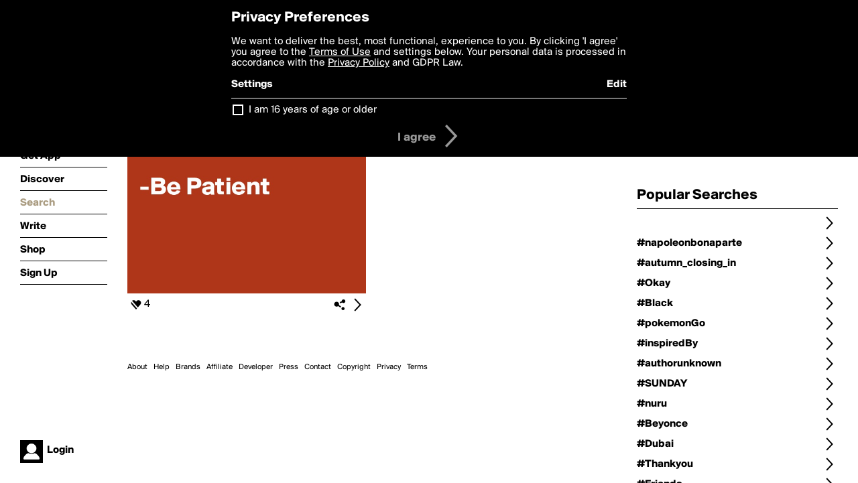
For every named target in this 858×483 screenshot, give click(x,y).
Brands (188, 367)
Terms (417, 367)
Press (288, 367)
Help (162, 367)
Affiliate (219, 367)
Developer (256, 367)
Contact (317, 367)
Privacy (389, 367)
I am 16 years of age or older (313, 110)
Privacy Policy (358, 63)
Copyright (354, 367)
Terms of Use (340, 52)
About (137, 367)
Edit (617, 84)
